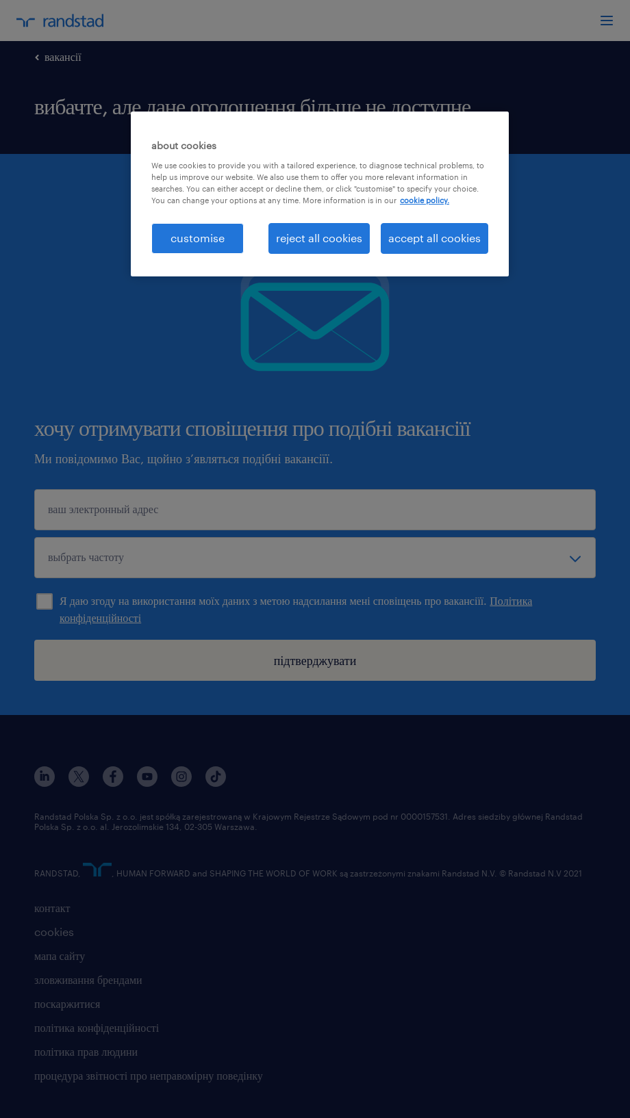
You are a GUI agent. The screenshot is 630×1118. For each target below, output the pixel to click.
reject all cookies (319, 237)
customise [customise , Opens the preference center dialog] (198, 237)
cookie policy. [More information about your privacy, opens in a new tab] (424, 200)
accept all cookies (434, 237)
